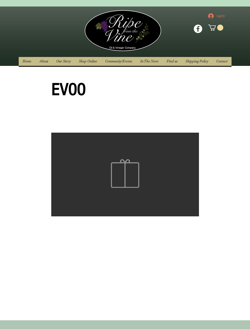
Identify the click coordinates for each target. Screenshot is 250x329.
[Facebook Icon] (198, 29)
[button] (215, 28)
